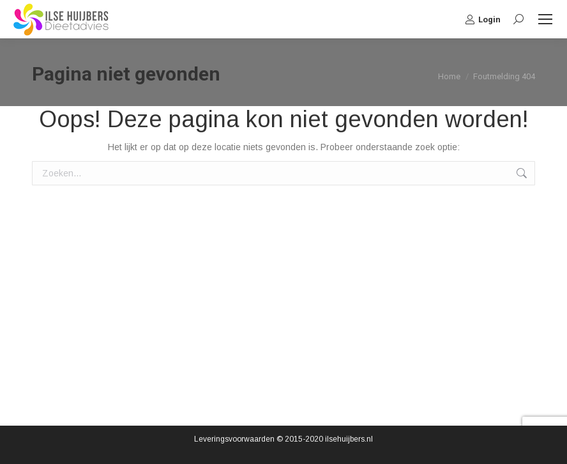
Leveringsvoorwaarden (234, 439)
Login (483, 19)
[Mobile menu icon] (545, 19)
